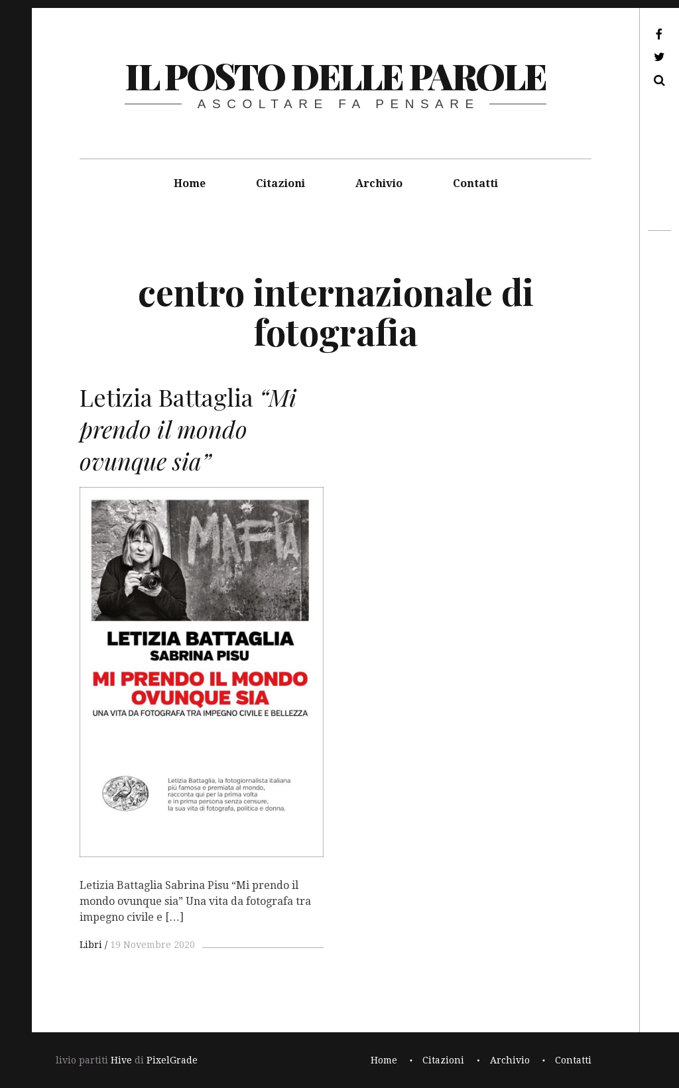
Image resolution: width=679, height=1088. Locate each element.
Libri (91, 944)
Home (190, 183)
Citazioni (280, 183)
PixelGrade (172, 1060)
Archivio (378, 183)
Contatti (475, 183)
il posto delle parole (335, 76)
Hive (121, 1060)
